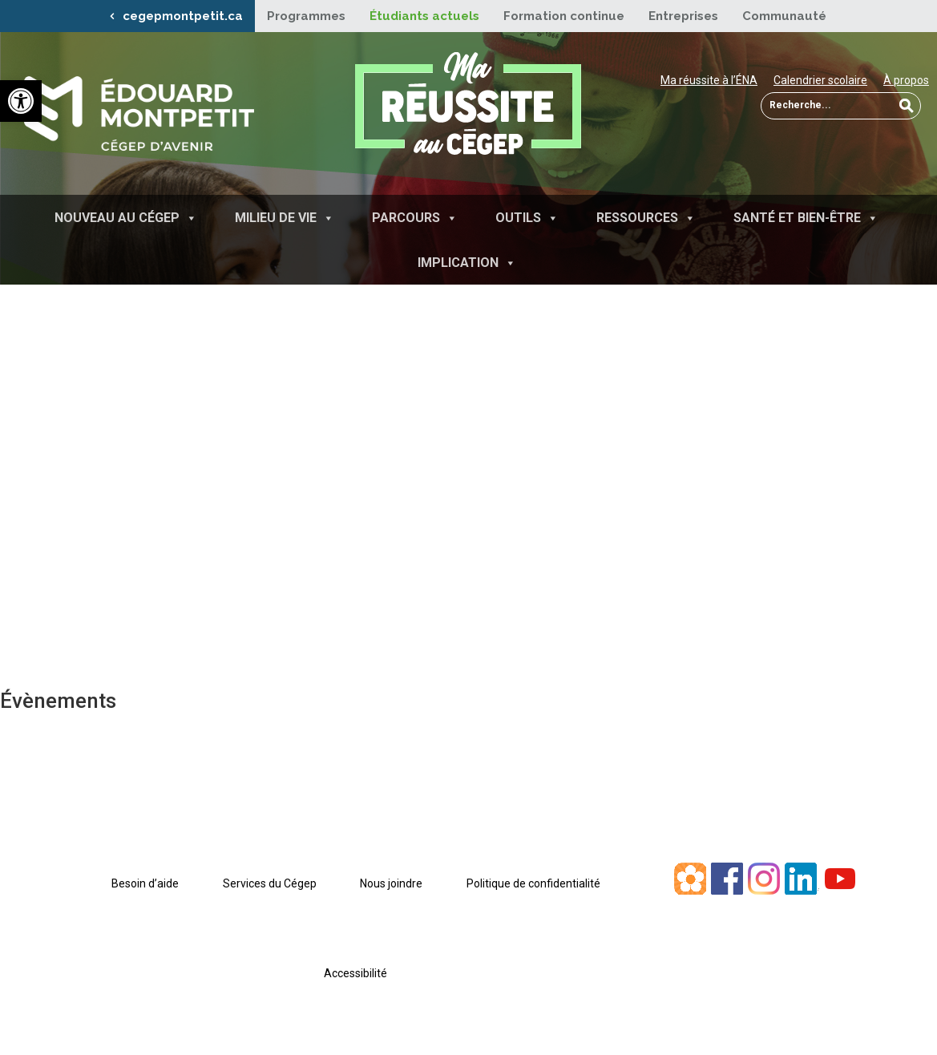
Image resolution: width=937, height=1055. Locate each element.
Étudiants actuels (424, 16)
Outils (527, 217)
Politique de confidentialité (533, 883)
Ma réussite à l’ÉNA (708, 80)
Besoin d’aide (145, 883)
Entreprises (683, 16)
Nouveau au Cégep (126, 217)
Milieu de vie (284, 217)
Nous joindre (391, 883)
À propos (906, 80)
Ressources (646, 217)
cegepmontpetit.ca (183, 16)
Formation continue (563, 16)
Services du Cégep (270, 883)
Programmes (306, 16)
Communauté (784, 16)
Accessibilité (355, 973)
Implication (467, 262)
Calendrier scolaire (820, 80)
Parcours (415, 217)
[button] (21, 101)
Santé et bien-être (805, 217)
